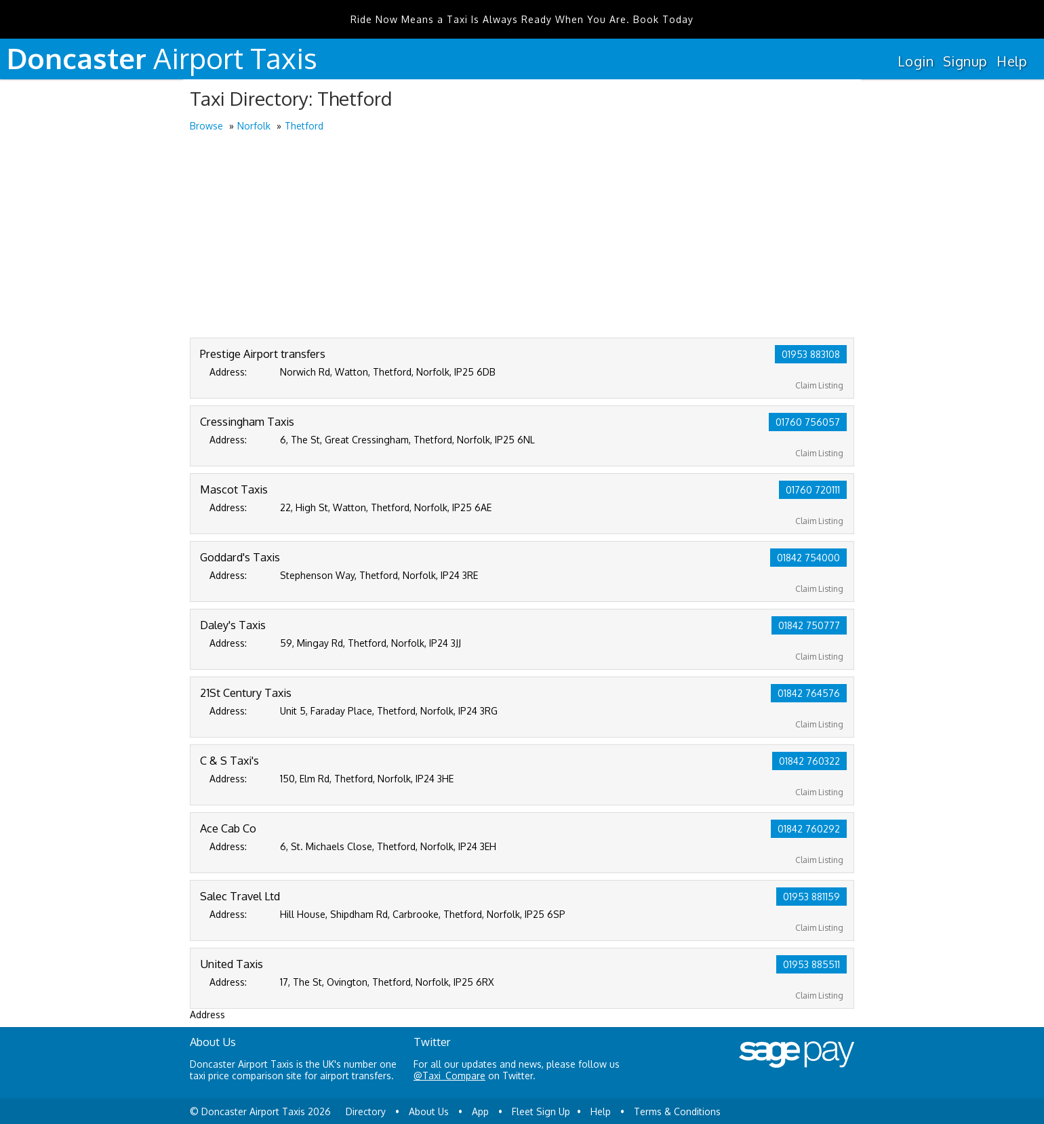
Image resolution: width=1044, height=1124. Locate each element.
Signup (965, 61)
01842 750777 (809, 625)
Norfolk (253, 126)
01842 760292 (809, 829)
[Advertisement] (522, 236)
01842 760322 (809, 761)
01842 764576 (809, 693)
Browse (206, 126)
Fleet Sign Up (541, 1111)
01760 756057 (808, 422)
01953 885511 (811, 964)
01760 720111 (813, 490)
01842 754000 (808, 557)
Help (1012, 61)
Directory (366, 1111)
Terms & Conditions (677, 1111)
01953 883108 (811, 354)
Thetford (304, 126)
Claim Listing (819, 385)
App (480, 1111)
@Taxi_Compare (449, 1075)
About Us (429, 1111)
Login (915, 61)
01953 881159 (811, 896)
